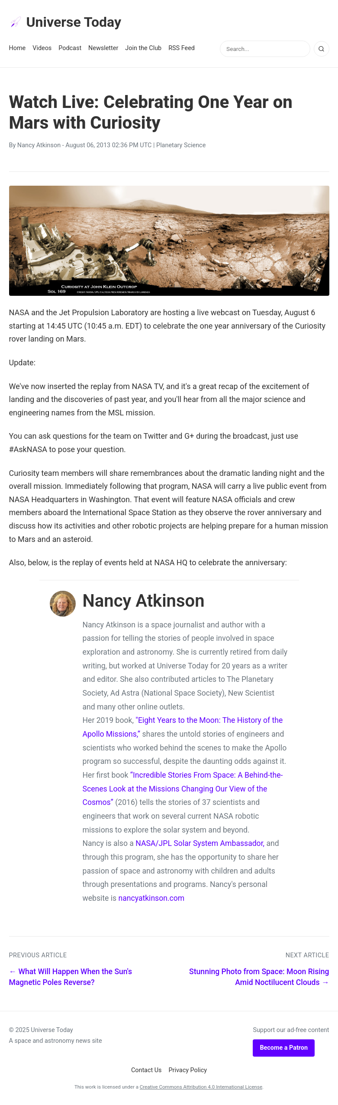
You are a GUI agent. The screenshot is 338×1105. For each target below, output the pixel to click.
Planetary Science (181, 145)
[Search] (321, 49)
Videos (42, 48)
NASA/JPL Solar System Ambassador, (199, 843)
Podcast (69, 48)
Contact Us (146, 1070)
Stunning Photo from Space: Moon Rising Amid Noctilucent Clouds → (259, 977)
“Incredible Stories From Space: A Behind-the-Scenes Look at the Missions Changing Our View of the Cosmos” (183, 789)
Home (17, 48)
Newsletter (103, 48)
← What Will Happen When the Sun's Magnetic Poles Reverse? (70, 977)
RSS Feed (181, 48)
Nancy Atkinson (39, 145)
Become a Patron (284, 1047)
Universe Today (65, 22)
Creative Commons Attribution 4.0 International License (201, 1087)
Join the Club (143, 48)
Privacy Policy (188, 1070)
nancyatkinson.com (151, 898)
